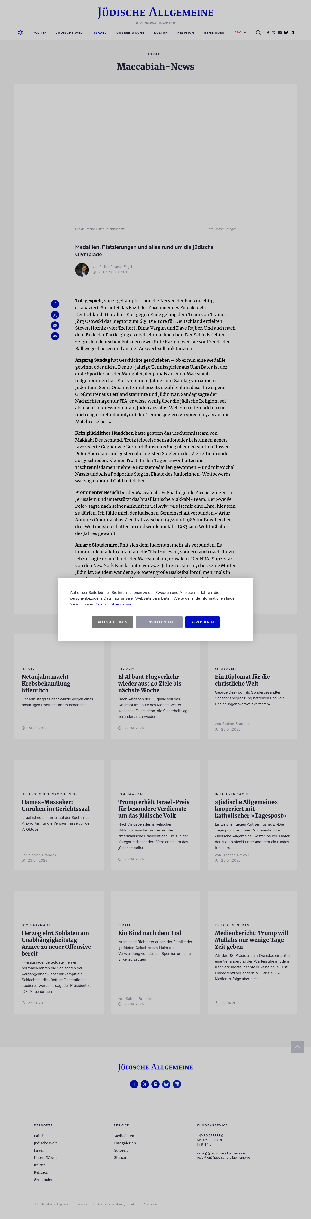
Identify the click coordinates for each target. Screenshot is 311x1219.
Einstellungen (159, 622)
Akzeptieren (202, 622)
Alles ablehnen (112, 622)
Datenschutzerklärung (113, 604)
